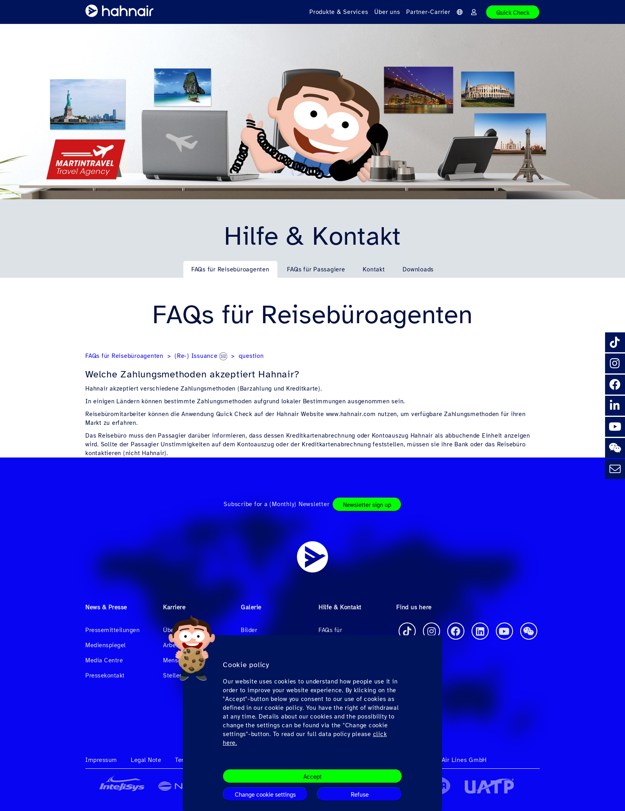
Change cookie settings (265, 794)
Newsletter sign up (367, 505)
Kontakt (374, 269)
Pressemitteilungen (112, 630)
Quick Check (512, 12)
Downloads (418, 269)
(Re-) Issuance (201, 355)
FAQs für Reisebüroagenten (230, 269)
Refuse (360, 794)
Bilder (249, 630)
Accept (312, 776)
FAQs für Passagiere (316, 269)
